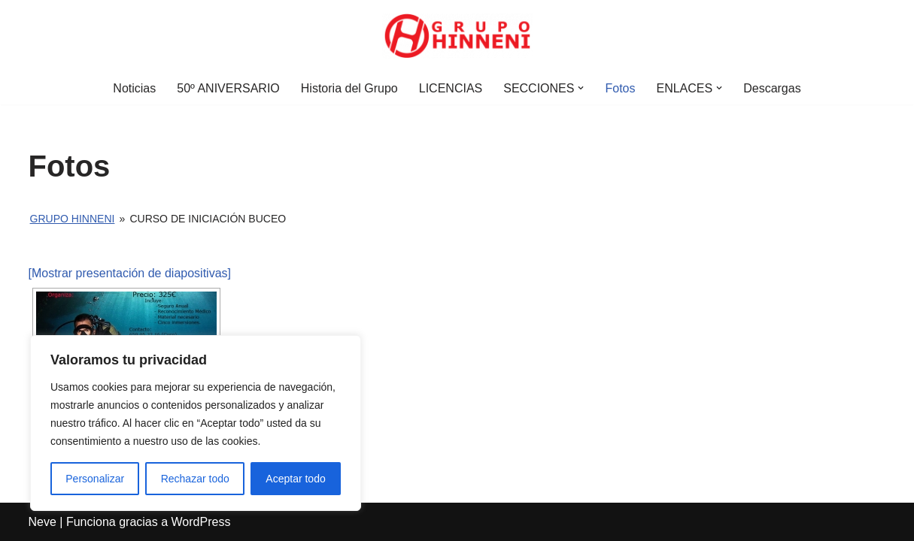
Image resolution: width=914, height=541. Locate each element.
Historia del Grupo (349, 88)
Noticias (134, 88)
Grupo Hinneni (72, 219)
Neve (42, 521)
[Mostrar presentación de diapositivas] (130, 273)
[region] (195, 423)
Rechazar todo (195, 479)
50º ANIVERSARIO (228, 88)
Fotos (620, 88)
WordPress (201, 521)
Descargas (771, 88)
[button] (581, 88)
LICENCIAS (450, 88)
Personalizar (94, 479)
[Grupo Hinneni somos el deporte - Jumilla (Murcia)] (457, 36)
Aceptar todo (295, 479)
